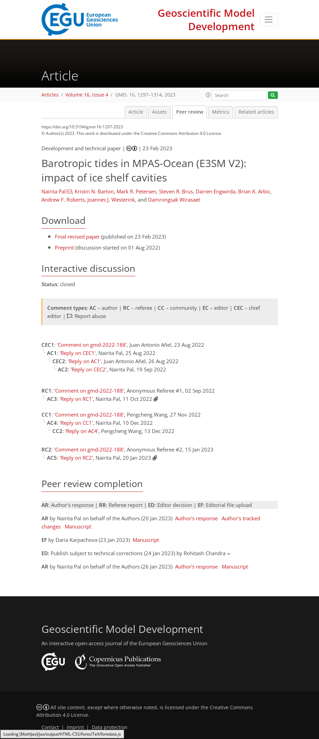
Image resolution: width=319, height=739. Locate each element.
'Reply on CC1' (76, 422)
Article (135, 112)
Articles (50, 95)
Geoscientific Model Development (206, 19)
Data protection (109, 727)
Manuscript (78, 526)
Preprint (64, 247)
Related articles (256, 112)
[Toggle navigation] (269, 19)
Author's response (196, 518)
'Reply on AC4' (81, 431)
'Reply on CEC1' (78, 352)
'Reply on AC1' (84, 361)
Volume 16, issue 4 (86, 95)
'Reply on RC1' (76, 398)
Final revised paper (77, 236)
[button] (208, 95)
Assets (159, 112)
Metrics (220, 112)
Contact (50, 727)
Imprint (75, 727)
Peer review (189, 112)
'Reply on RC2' (76, 457)
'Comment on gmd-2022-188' (92, 344)
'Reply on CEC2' (89, 369)
